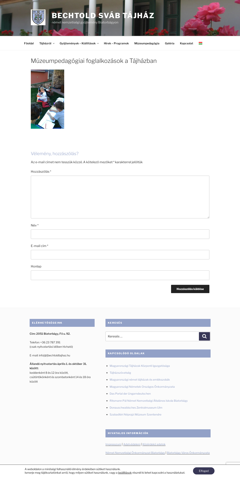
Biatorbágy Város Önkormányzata (188, 452)
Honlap (36, 266)
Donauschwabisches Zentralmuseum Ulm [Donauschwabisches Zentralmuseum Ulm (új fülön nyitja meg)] (136, 407)
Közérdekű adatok (154, 444)
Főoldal (29, 43)
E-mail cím (39, 246)
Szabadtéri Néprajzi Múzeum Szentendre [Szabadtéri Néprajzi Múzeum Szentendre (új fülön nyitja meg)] (136, 414)
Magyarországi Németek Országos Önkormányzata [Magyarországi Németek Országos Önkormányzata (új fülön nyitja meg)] (142, 386)
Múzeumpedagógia (146, 43)
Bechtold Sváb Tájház (103, 15)
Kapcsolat (186, 43)
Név (35, 225)
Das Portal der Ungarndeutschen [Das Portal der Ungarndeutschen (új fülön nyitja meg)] (130, 393)
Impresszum (113, 444)
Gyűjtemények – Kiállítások (79, 43)
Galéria (169, 43)
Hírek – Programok (116, 43)
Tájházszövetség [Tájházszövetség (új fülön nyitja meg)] (120, 372)
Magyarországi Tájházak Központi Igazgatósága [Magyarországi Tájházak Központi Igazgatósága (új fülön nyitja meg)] (140, 365)
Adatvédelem (131, 444)
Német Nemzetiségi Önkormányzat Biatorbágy (135, 452)
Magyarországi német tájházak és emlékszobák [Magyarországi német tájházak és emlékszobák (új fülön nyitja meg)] (140, 379)
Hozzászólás (41, 171)
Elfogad (204, 470)
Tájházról (47, 43)
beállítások (125, 472)
